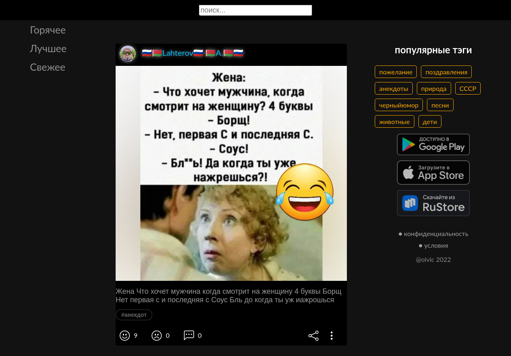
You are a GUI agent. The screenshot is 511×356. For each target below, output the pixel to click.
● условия (433, 245)
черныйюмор (398, 105)
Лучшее (48, 48)
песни (440, 105)
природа (434, 88)
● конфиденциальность (434, 233)
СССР (468, 88)
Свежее (47, 67)
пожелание (395, 72)
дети (430, 121)
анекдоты (393, 88)
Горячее (48, 29)
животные (394, 121)
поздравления (446, 72)
